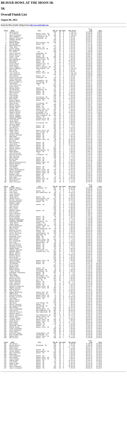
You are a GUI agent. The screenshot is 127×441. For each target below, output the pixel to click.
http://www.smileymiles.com (39, 25)
